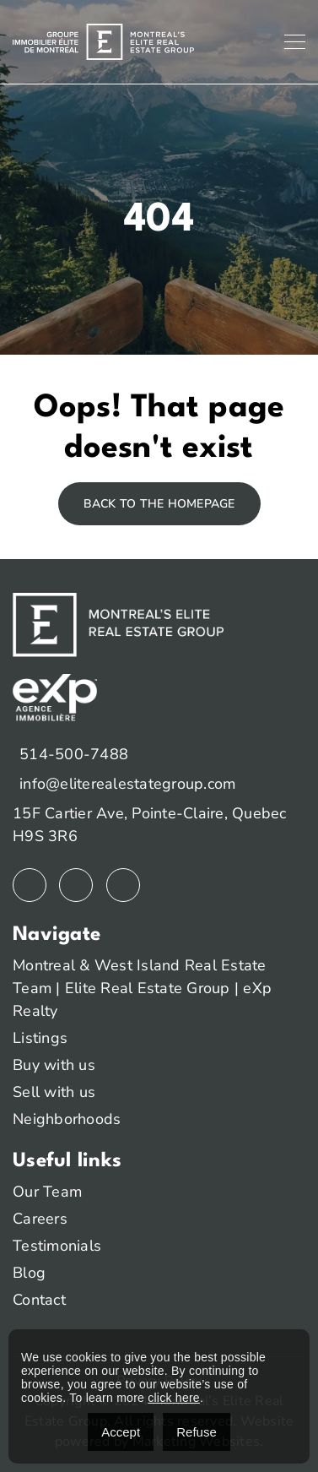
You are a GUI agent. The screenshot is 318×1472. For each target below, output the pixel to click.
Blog (29, 1273)
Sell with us (54, 1092)
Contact (39, 1300)
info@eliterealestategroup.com (127, 784)
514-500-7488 (73, 754)
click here (174, 1397)
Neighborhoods (67, 1119)
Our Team (47, 1191)
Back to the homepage (159, 504)
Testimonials (57, 1246)
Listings (40, 1038)
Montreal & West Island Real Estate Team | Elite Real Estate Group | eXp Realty (142, 988)
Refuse (196, 1432)
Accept (120, 1432)
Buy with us (54, 1065)
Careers (40, 1219)
